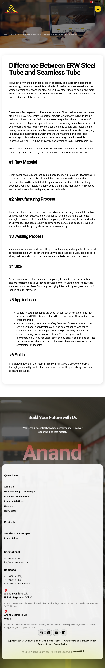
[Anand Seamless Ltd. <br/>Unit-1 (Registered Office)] (4, 602)
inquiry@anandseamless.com (18, 594)
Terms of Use (45, 655)
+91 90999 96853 (12, 569)
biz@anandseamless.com (16, 573)
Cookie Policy (60, 655)
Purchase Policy (71, 651)
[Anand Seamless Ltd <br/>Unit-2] (4, 624)
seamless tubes (36, 312)
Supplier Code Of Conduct (20, 651)
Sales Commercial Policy (49, 651)
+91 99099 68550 (12, 587)
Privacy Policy (89, 651)
